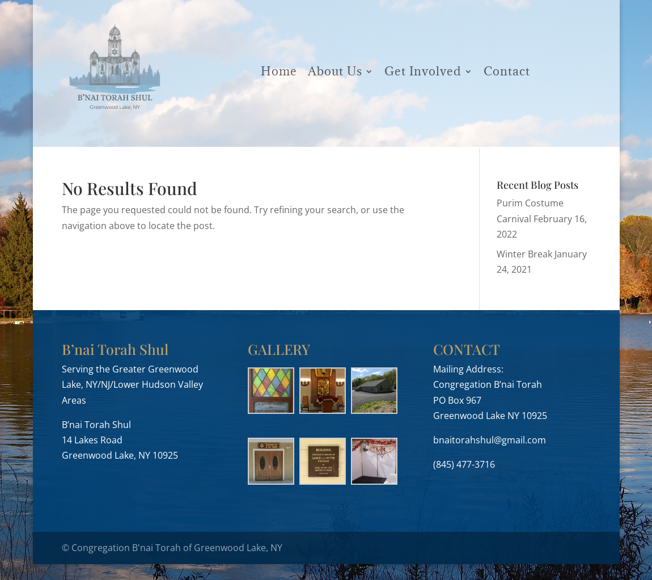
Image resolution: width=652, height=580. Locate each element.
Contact (507, 71)
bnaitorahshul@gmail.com (489, 440)
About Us (335, 71)
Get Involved (423, 71)
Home (279, 71)
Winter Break (524, 254)
